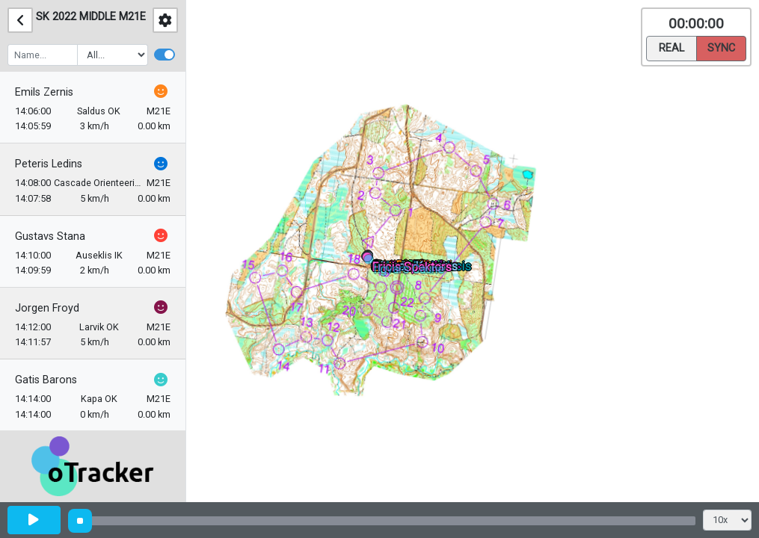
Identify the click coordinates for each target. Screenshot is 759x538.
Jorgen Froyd (47, 308)
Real (671, 47)
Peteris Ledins (48, 164)
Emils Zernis (44, 92)
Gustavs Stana (50, 236)
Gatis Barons (46, 380)
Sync (721, 47)
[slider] (80, 521)
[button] (371, 262)
